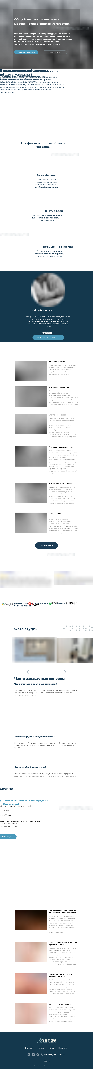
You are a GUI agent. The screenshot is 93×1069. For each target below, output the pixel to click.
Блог (51, 1048)
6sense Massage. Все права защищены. (45, 1066)
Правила (62, 1048)
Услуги (41, 1048)
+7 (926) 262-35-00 (54, 1054)
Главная (29, 1048)
